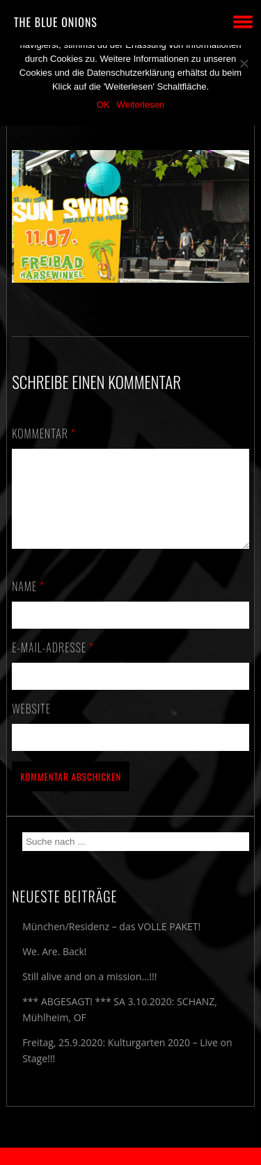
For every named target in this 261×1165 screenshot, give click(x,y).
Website (31, 725)
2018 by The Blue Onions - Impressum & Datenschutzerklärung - (131, 1156)
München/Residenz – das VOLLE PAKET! (111, 943)
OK (103, 104)
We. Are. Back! (54, 968)
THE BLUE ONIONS (55, 22)
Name (28, 603)
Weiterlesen (140, 104)
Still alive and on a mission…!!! (89, 993)
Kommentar (44, 433)
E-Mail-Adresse (53, 664)
